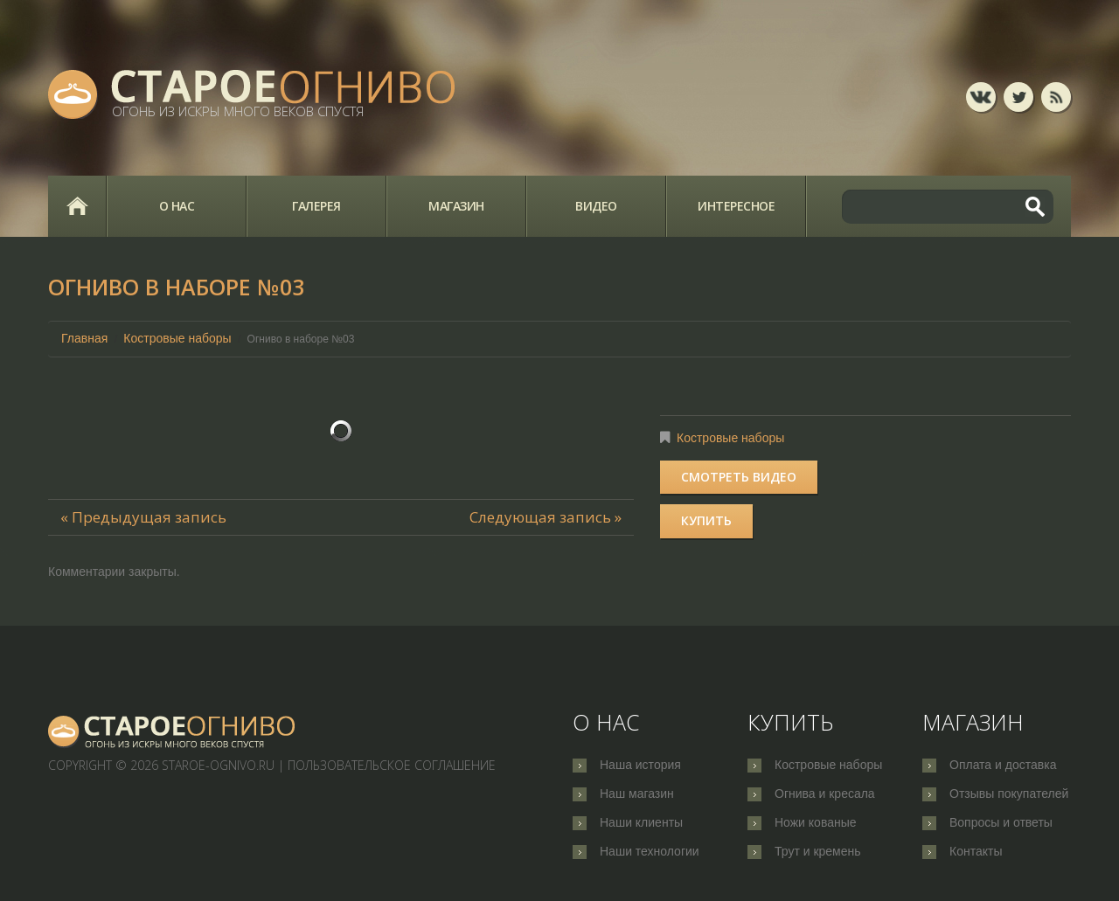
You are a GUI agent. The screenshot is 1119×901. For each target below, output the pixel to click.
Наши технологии (649, 851)
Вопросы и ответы (1001, 822)
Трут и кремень (818, 851)
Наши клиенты (641, 822)
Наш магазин (637, 794)
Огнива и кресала (825, 794)
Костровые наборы (177, 338)
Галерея (316, 206)
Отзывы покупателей (1008, 794)
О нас (177, 206)
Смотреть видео (738, 476)
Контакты (975, 851)
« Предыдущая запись (143, 517)
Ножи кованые (816, 822)
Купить (706, 520)
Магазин (456, 206)
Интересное (736, 206)
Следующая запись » (545, 517)
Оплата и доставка (1002, 765)
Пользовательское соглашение (392, 765)
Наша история (640, 765)
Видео (596, 206)
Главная (77, 206)
